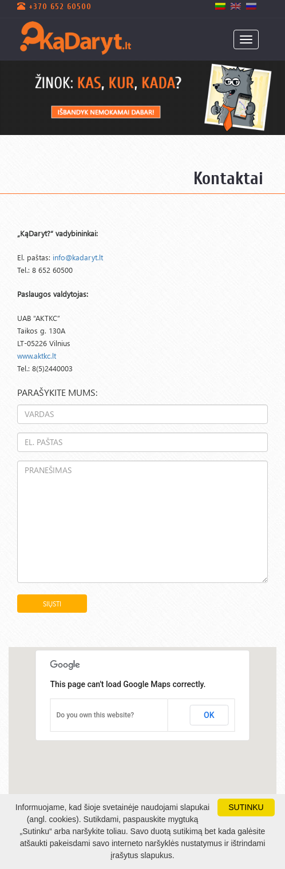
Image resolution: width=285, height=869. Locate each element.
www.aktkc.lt (36, 355)
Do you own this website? (95, 715)
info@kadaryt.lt (78, 257)
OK (209, 715)
